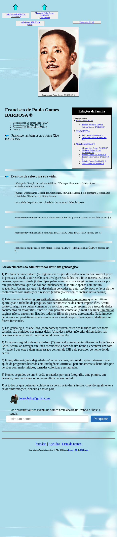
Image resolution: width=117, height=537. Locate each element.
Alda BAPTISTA (83, 131)
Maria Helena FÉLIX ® (85, 144)
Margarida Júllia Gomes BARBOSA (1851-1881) (44, 15)
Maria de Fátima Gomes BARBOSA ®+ (91, 151)
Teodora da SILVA (86, 22)
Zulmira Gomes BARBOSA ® (94, 161)
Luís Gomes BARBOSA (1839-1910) (15, 15)
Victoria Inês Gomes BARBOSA (95, 148)
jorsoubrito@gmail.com (30, 398)
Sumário (41, 443)
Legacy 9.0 (72, 450)
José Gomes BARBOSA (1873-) (30, 23)
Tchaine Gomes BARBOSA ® (94, 155)
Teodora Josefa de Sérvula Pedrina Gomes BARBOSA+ (93, 126)
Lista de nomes (71, 443)
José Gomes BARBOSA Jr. (93, 135)
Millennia (84, 450)
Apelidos (54, 443)
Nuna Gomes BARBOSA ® (93, 163)
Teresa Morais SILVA (84, 120)
